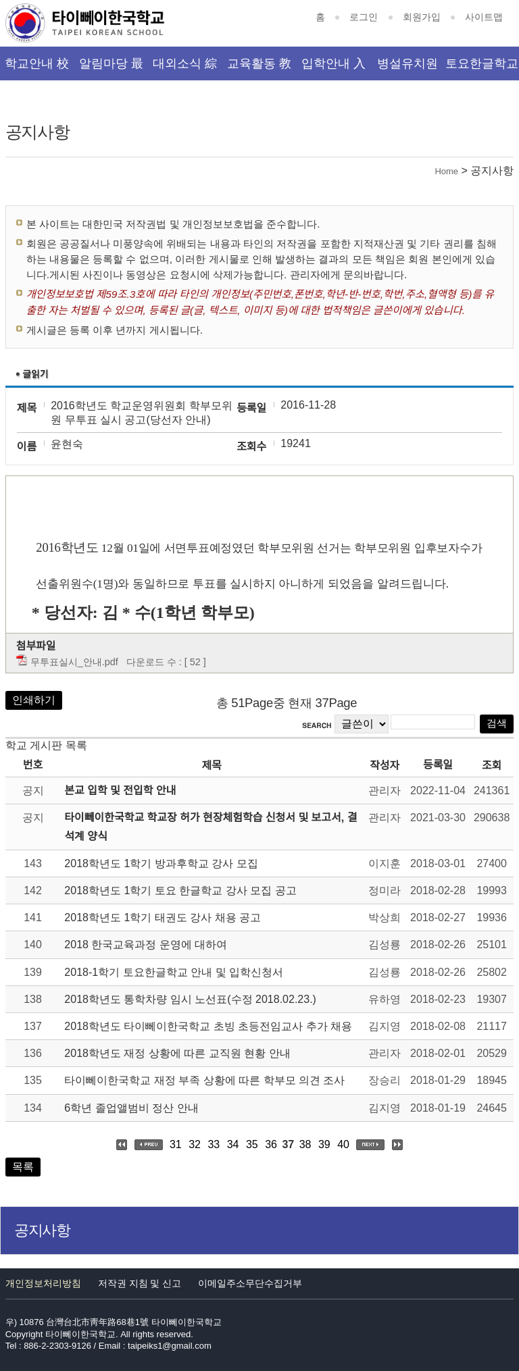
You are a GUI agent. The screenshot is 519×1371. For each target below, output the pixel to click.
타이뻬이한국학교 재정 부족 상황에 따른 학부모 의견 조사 (204, 1080)
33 (213, 1144)
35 (252, 1144)
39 (324, 1144)
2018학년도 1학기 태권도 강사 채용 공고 (162, 917)
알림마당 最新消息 (111, 68)
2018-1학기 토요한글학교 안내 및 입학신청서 (173, 972)
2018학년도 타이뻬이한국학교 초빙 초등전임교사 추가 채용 (208, 1026)
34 (233, 1144)
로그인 (363, 16)
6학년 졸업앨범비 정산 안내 (131, 1108)
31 (176, 1144)
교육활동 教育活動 (259, 68)
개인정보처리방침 (43, 1283)
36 (271, 1144)
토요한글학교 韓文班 (481, 68)
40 (343, 1144)
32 (195, 1144)
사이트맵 (484, 16)
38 (305, 1144)
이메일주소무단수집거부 (250, 1283)
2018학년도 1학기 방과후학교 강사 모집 (160, 863)
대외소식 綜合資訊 (185, 68)
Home (446, 171)
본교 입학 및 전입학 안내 (120, 790)
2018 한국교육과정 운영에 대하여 (145, 944)
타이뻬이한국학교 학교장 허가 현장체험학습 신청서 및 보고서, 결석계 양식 (210, 827)
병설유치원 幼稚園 (407, 68)
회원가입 (422, 16)
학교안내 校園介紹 (37, 68)
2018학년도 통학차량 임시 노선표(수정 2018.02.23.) (190, 999)
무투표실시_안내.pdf (74, 661)
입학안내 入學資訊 (333, 68)
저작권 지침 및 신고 (140, 1283)
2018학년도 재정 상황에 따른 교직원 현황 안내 (177, 1053)
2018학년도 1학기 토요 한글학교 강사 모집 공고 (180, 890)
